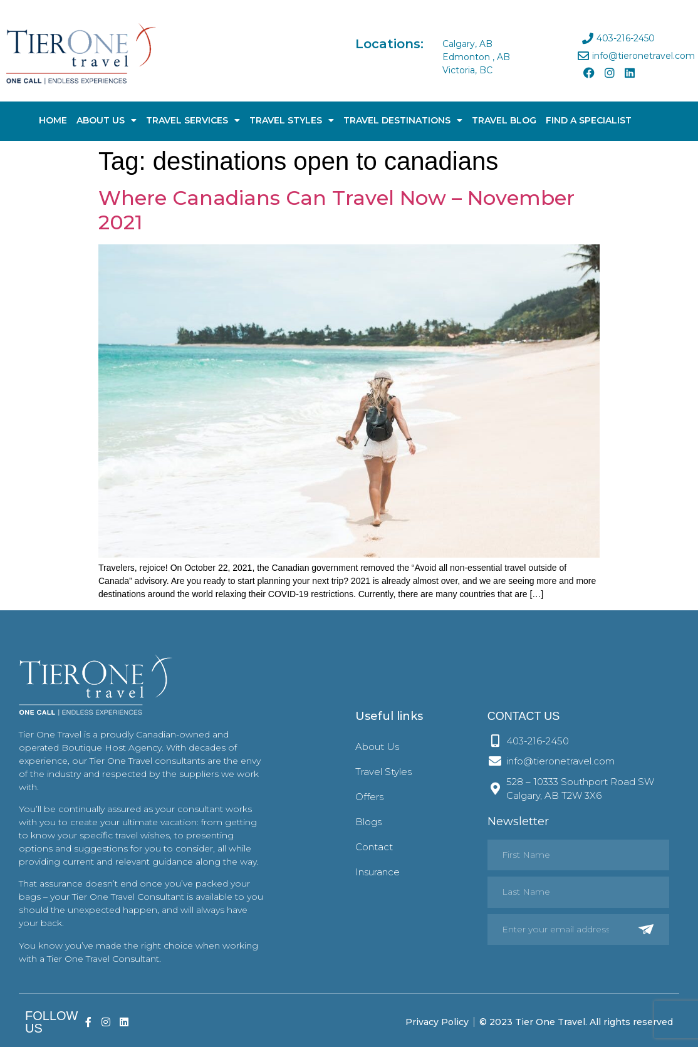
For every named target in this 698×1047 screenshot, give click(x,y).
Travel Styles (291, 120)
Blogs (368, 822)
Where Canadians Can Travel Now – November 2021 (336, 209)
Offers (369, 797)
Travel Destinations (402, 120)
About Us (106, 120)
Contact (374, 847)
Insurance (377, 872)
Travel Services (193, 120)
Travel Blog (504, 120)
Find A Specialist (589, 120)
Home (53, 120)
